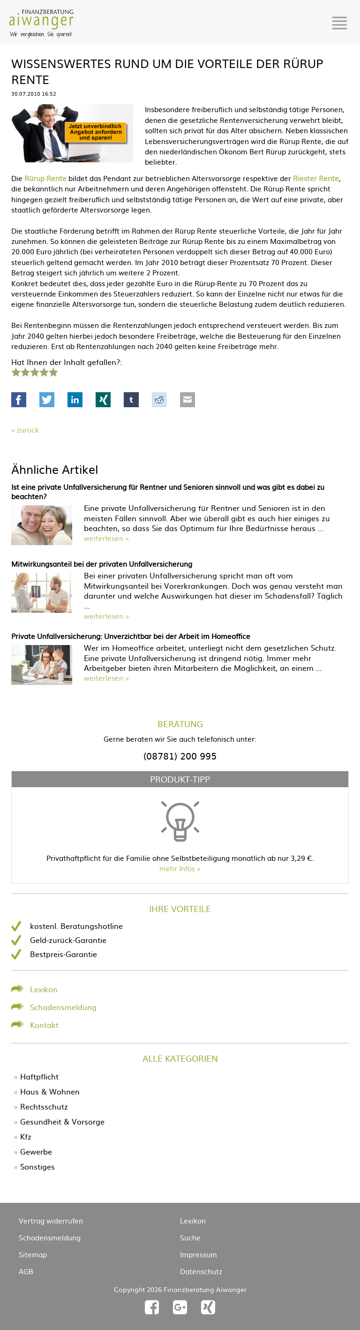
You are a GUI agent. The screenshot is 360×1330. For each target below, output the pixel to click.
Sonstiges (37, 1166)
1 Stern (14, 371)
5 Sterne (53, 371)
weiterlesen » (106, 537)
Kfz (25, 1136)
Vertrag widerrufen (51, 1220)
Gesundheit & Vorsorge (62, 1121)
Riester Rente (316, 178)
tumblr (131, 399)
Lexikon (44, 989)
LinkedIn (75, 399)
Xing (103, 399)
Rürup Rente (45, 178)
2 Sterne (25, 371)
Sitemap (33, 1254)
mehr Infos (177, 868)
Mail (187, 399)
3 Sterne (34, 371)
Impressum (198, 1254)
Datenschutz (201, 1271)
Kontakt (44, 1024)
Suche (190, 1237)
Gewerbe (36, 1151)
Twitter (46, 399)
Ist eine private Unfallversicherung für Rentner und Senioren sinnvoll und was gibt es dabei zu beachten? (167, 491)
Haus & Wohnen (50, 1091)
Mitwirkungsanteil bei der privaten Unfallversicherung (101, 563)
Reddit (159, 399)
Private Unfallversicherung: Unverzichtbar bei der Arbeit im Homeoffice (130, 636)
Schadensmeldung (63, 1006)
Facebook (18, 399)
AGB (26, 1271)
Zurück (28, 429)
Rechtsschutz (44, 1106)
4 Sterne (43, 371)
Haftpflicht (39, 1076)
